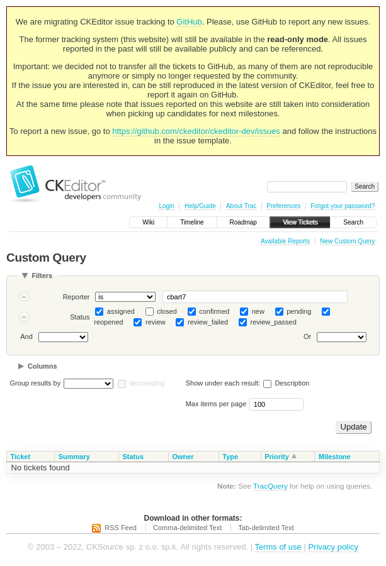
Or (307, 337)
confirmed (214, 311)
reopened (108, 322)
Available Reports (285, 241)
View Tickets (300, 222)
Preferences (283, 206)
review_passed (273, 322)
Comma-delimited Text (187, 527)
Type (230, 456)
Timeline (191, 222)
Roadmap (243, 222)
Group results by (35, 383)
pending (299, 311)
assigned (121, 311)
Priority (276, 456)
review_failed (208, 322)
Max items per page (216, 404)
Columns (42, 366)
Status (79, 317)
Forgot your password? (342, 206)
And (26, 337)
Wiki (148, 222)
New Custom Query (347, 241)
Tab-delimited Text (265, 527)
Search (353, 222)
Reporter (76, 297)
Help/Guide (200, 206)
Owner (182, 456)
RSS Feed (121, 527)
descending (146, 383)
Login (166, 206)
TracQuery (270, 486)
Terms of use (277, 547)
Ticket (21, 456)
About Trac (241, 206)
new (258, 311)
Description (286, 383)
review (155, 322)
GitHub (189, 21)
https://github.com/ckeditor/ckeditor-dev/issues (196, 131)
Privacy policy (333, 547)
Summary (74, 456)
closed (167, 311)
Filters (41, 275)
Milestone (335, 456)
